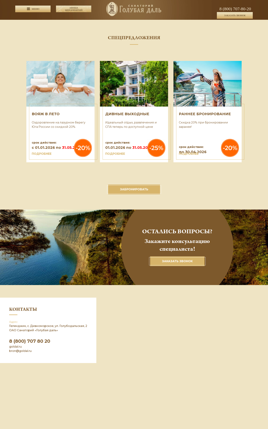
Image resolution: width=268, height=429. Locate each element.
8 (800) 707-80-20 (235, 8)
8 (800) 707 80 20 (29, 341)
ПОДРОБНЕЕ (41, 153)
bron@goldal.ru (20, 351)
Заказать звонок (177, 261)
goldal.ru (15, 346)
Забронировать (134, 189)
